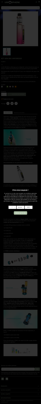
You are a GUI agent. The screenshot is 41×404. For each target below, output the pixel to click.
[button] (12, 207)
